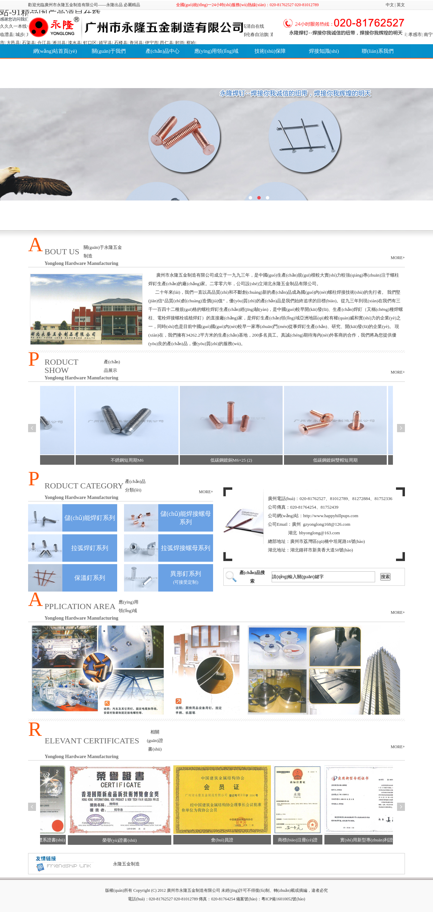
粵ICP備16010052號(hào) (283, 899)
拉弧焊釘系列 (89, 548)
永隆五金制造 (126, 863)
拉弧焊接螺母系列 (185, 548)
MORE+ (398, 257)
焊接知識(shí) (324, 51)
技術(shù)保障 (270, 51)
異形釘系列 (185, 573)
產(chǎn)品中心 (163, 51)
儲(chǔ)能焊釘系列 (89, 517)
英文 (401, 4)
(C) (154, 890)
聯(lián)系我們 (377, 51)
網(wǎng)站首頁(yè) (55, 51)
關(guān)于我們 (109, 51)
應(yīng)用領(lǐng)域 (216, 51)
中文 (390, 4)
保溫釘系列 (89, 577)
